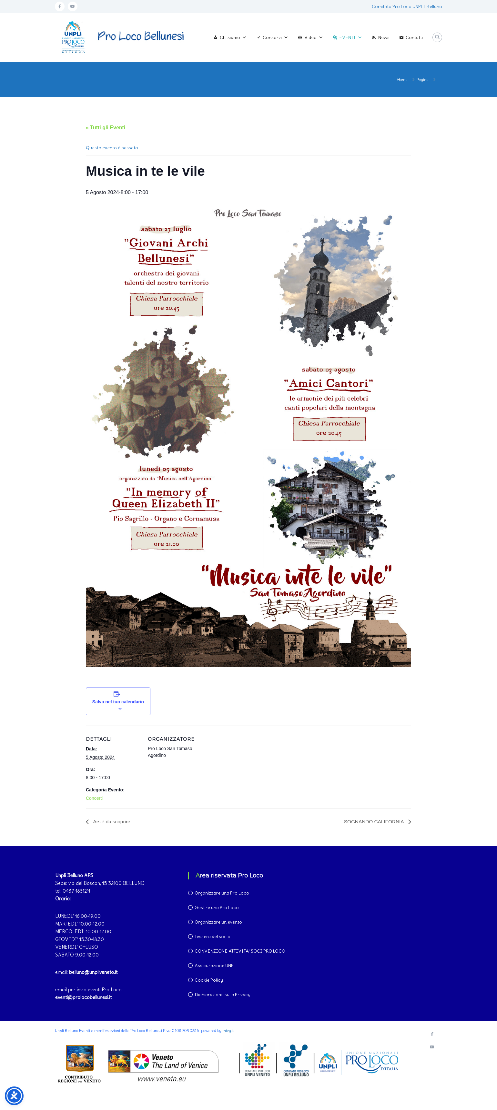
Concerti (94, 798)
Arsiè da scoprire (112, 821)
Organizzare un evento (218, 922)
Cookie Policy (209, 980)
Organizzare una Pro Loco (222, 893)
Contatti (414, 37)
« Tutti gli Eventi (105, 127)
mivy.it (228, 1030)
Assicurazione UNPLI (216, 966)
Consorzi (275, 37)
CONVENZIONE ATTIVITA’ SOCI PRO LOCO (240, 951)
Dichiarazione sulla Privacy (222, 995)
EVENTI (350, 37)
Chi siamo (233, 37)
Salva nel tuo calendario (118, 701)
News (384, 37)
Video (313, 37)
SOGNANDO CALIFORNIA (373, 821)
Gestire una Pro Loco (217, 908)
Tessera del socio (212, 937)
